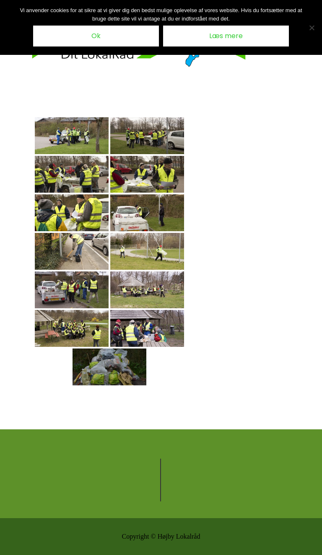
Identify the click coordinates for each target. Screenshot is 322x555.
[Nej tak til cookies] (311, 27)
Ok (96, 36)
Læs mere (226, 36)
